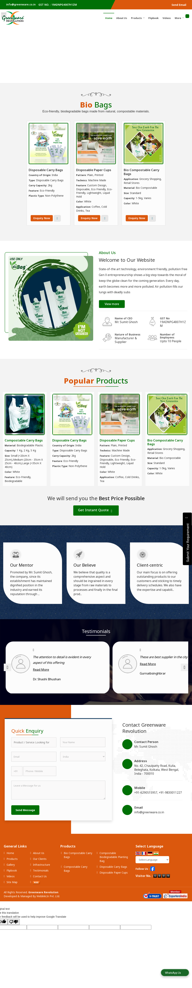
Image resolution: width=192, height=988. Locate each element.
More (179, 18)
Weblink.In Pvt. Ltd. (48, 907)
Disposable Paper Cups (93, 170)
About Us (121, 18)
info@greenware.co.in (21, 4)
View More (57, 218)
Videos (167, 18)
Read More (34, 669)
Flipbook (153, 18)
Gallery (11, 876)
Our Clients (39, 870)
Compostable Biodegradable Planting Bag (114, 868)
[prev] (7, 673)
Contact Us (40, 888)
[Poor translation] (14, 933)
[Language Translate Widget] (152, 871)
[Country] (82, 768)
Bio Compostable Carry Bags (141, 172)
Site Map (12, 893)
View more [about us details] (112, 304)
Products (138, 18)
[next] (184, 673)
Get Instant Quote (95, 511)
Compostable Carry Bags (24, 440)
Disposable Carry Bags (46, 170)
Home (108, 18)
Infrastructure (41, 876)
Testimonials (41, 882)
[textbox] (33, 754)
